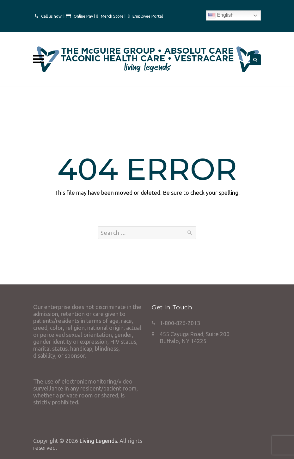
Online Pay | (84, 16)
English (221, 15)
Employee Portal (147, 16)
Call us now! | (52, 16)
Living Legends (98, 441)
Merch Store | (113, 16)
